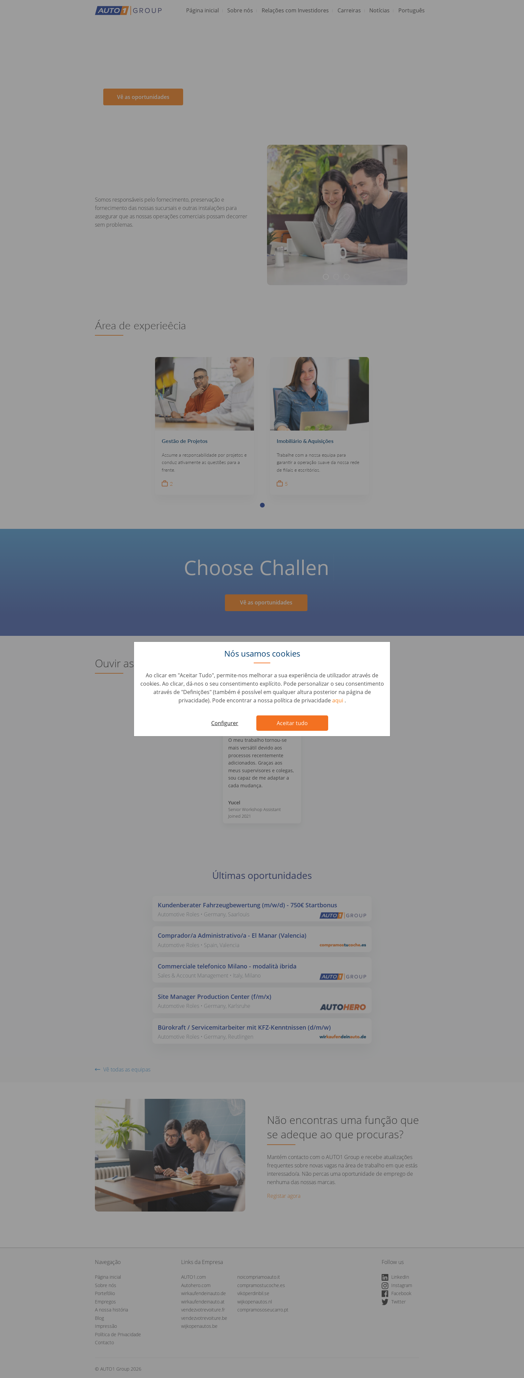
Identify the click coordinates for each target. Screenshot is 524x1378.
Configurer (224, 723)
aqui (338, 700)
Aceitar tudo (292, 723)
